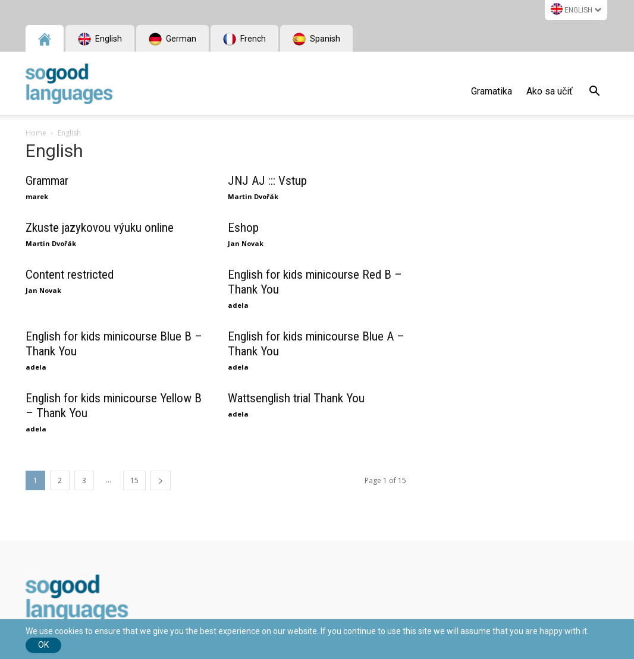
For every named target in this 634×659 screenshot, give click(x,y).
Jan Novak (245, 243)
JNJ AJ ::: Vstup (267, 181)
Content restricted (70, 274)
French (244, 39)
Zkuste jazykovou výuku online (100, 227)
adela (238, 305)
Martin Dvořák (253, 196)
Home (36, 133)
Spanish (316, 39)
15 (134, 480)
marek (37, 196)
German (172, 39)
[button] (594, 92)
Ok (43, 644)
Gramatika (491, 91)
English (576, 9)
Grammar (47, 181)
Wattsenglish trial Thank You (296, 398)
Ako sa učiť (549, 91)
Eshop (243, 227)
